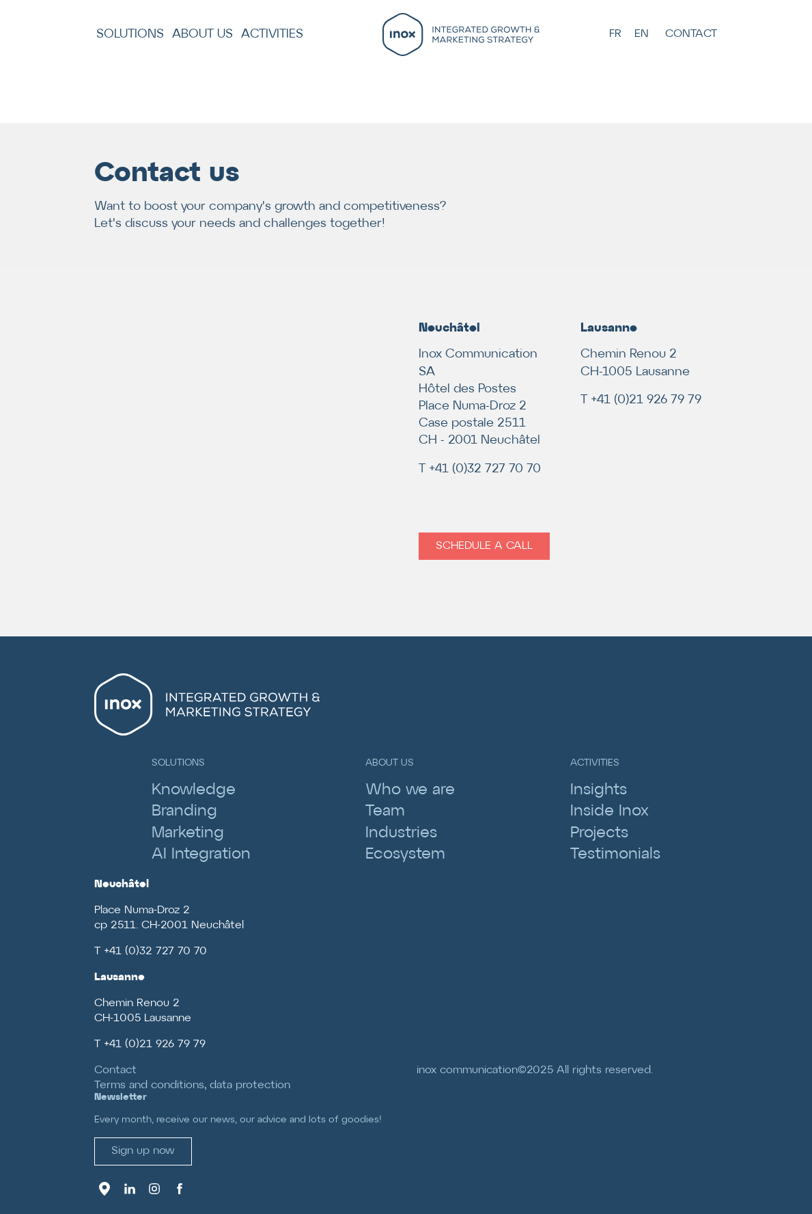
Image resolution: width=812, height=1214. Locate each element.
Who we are (410, 790)
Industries (401, 833)
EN (641, 34)
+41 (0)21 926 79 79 (646, 400)
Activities (272, 34)
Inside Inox (609, 811)
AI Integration (201, 854)
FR (615, 34)
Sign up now (143, 1151)
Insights (598, 790)
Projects (599, 833)
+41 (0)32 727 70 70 (485, 469)
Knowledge (194, 790)
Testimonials (615, 854)
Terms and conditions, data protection (192, 1085)
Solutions (130, 34)
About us (202, 34)
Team (385, 811)
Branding (184, 811)
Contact (691, 34)
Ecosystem (405, 854)
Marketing (188, 833)
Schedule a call (484, 546)
